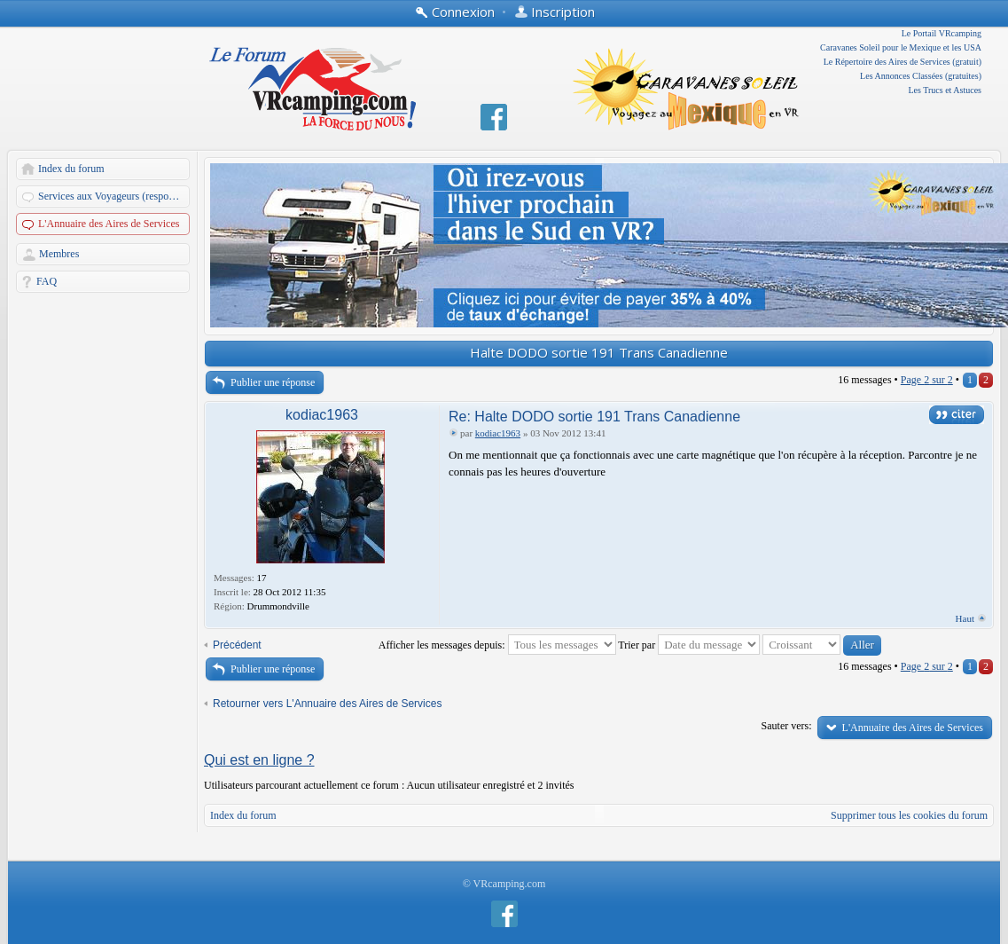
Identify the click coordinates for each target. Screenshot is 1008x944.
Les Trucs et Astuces (945, 90)
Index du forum (71, 168)
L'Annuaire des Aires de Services (108, 223)
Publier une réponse (273, 382)
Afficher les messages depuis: (497, 645)
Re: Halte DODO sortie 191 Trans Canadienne (594, 416)
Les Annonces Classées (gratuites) (920, 76)
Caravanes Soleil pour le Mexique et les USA (900, 47)
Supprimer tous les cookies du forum (909, 815)
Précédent (237, 645)
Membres (59, 254)
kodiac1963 (321, 414)
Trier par (689, 645)
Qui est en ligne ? (259, 759)
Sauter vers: (787, 726)
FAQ (46, 281)
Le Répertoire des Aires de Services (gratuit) (902, 62)
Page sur (927, 380)
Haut (965, 618)
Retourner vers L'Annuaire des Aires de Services (327, 703)
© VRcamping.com (504, 883)
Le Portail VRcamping (941, 33)
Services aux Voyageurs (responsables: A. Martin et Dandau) (114, 196)
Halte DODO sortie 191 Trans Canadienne (599, 352)
